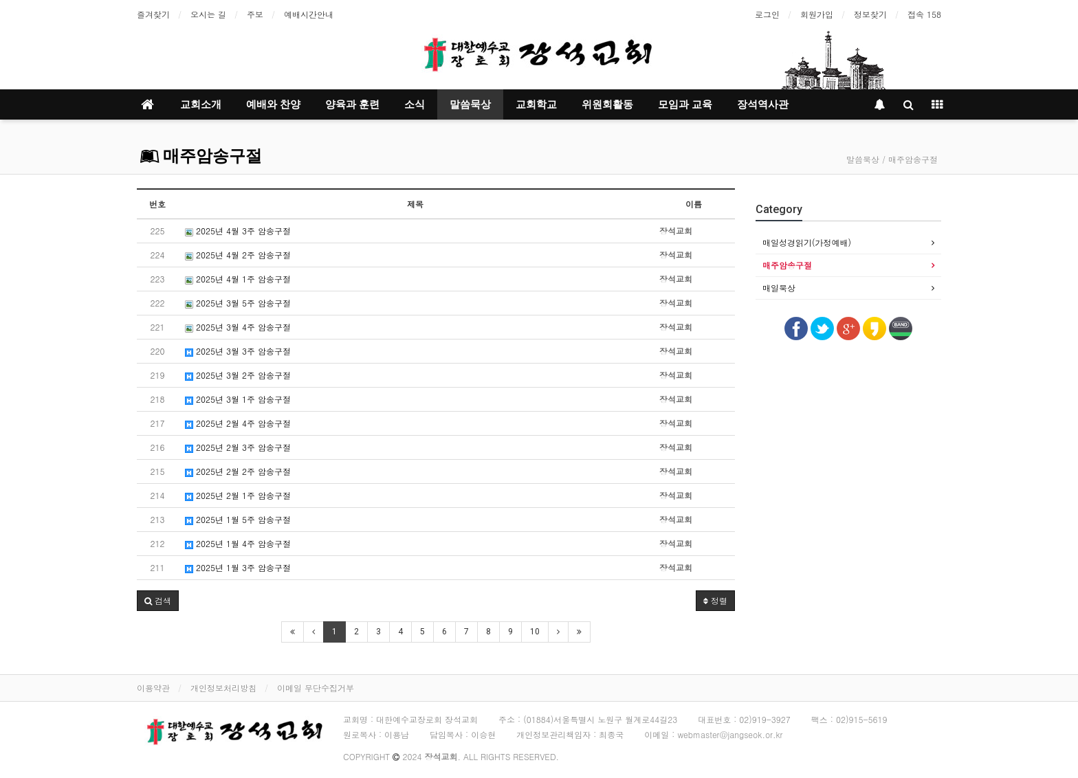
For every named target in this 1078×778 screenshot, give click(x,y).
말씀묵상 (470, 104)
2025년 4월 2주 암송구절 (238, 254)
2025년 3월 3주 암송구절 (238, 351)
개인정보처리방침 (223, 687)
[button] (158, 600)
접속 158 (924, 14)
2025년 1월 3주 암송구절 (238, 567)
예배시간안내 (308, 14)
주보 (255, 14)
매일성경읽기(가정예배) (806, 242)
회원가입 (816, 14)
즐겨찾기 (153, 14)
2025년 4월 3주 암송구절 (238, 230)
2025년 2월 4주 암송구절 (238, 423)
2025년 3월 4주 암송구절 (238, 327)
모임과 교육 (685, 104)
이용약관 (153, 687)
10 (535, 631)
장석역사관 (763, 104)
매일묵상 (778, 287)
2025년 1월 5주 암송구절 (238, 519)
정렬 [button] (715, 600)
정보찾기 (870, 14)
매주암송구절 (201, 156)
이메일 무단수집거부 (315, 687)
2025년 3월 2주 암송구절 (238, 375)
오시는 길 (208, 14)
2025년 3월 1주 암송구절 (238, 399)
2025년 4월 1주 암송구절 (238, 279)
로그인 (767, 14)
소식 (414, 104)
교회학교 (536, 104)
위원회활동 (607, 104)
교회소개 (200, 104)
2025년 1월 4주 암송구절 (238, 543)
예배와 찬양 (273, 104)
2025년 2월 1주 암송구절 (238, 495)
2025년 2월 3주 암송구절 (238, 447)
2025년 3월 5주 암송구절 (238, 303)
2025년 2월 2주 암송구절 (238, 471)
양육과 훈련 (352, 104)
